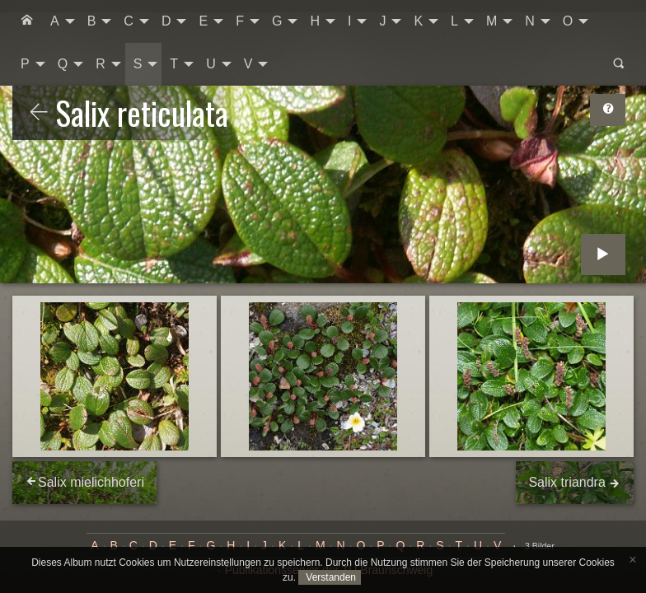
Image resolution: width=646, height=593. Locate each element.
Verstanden (329, 577)
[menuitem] (27, 21)
